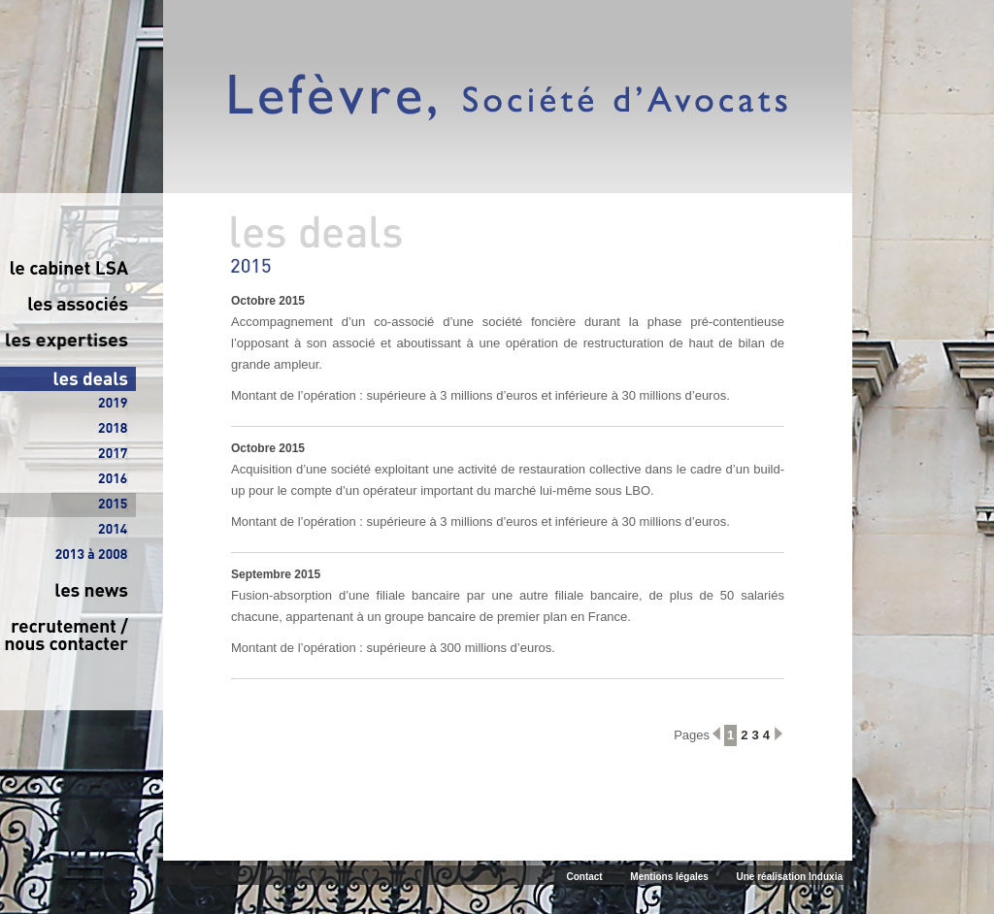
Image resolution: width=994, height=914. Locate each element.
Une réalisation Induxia (790, 876)
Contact (584, 876)
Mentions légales (669, 876)
